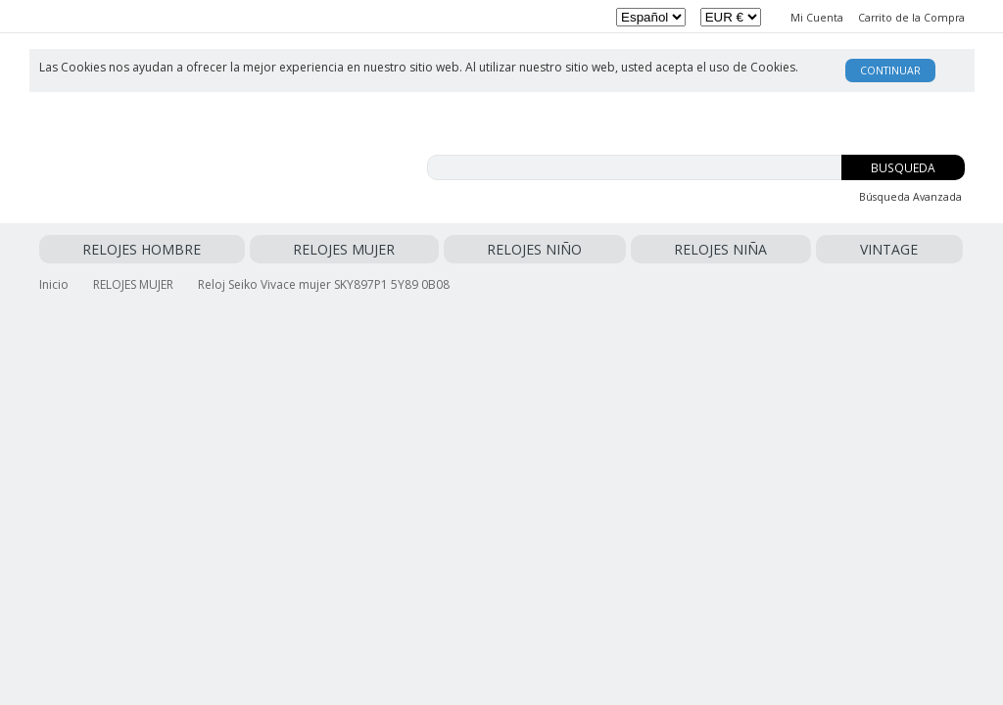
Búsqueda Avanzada (910, 197)
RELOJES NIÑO (315, 249)
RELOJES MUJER (212, 249)
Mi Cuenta (816, 17)
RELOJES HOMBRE (98, 249)
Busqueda (903, 168)
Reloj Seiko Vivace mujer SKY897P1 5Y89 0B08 (324, 280)
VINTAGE (494, 249)
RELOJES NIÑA (414, 249)
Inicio (54, 280)
